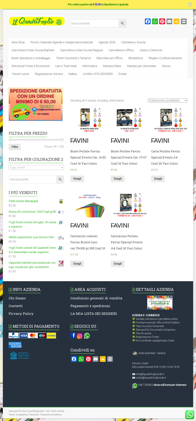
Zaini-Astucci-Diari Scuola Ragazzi (81, 50)
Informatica (89, 66)
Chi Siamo (17, 298)
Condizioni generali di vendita (96, 298)
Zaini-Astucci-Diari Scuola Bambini (33, 50)
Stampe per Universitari (141, 66)
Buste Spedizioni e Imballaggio (31, 58)
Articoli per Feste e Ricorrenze (31, 66)
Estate (123, 74)
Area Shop (18, 42)
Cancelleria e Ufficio (121, 50)
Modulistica (136, 58)
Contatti (16, 305)
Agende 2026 (107, 42)
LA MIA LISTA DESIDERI (98, 74)
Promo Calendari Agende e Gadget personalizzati (62, 42)
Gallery (72, 74)
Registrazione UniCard (49, 74)
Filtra (15, 147)
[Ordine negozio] (167, 100)
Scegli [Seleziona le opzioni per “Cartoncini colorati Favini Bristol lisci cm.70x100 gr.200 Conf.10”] (77, 263)
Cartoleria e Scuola (133, 42)
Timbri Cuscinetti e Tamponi (73, 58)
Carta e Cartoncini (151, 50)
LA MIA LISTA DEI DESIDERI (93, 313)
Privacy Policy (21, 313)
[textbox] (36, 167)
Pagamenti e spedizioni (90, 305)
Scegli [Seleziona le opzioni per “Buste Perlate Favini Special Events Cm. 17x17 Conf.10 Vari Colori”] (118, 178)
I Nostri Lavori (20, 74)
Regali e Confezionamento (165, 58)
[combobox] (36, 167)
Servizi (166, 66)
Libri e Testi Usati (65, 66)
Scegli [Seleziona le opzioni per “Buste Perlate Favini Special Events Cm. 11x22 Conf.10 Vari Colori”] (77, 178)
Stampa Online (112, 66)
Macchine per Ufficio (110, 58)
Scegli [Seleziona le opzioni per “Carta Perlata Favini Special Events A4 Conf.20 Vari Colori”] (158, 178)
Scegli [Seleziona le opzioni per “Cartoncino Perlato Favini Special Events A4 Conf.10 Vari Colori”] (118, 263)
